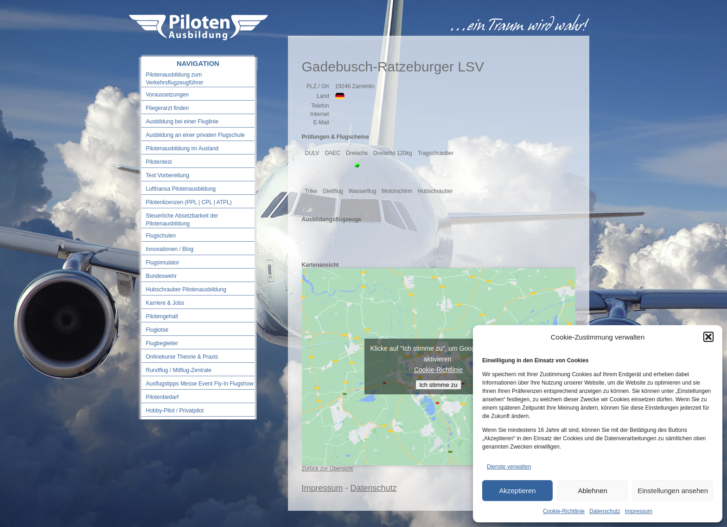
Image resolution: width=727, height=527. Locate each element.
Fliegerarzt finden (167, 108)
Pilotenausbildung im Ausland (182, 148)
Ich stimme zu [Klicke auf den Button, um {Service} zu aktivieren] (438, 384)
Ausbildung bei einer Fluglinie (182, 121)
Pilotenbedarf (162, 397)
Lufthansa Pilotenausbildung (181, 189)
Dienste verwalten (509, 466)
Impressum (638, 511)
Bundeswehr (161, 276)
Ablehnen (592, 491)
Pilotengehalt (162, 316)
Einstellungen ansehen (673, 491)
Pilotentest (159, 162)
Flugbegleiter (162, 343)
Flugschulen (161, 235)
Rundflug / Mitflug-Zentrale (178, 370)
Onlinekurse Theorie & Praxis (182, 356)
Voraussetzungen (167, 94)
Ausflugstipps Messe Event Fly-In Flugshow (200, 383)
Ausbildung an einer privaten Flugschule (195, 135)
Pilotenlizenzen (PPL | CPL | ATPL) (189, 202)
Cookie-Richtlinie (564, 511)
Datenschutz (604, 511)
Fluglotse (157, 330)
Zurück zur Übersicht (327, 468)
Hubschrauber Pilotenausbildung (186, 289)
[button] (708, 336)
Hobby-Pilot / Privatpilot (175, 410)
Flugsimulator (162, 262)
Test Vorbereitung (167, 175)
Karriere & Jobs (165, 303)
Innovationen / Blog (170, 249)
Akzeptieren (517, 491)
